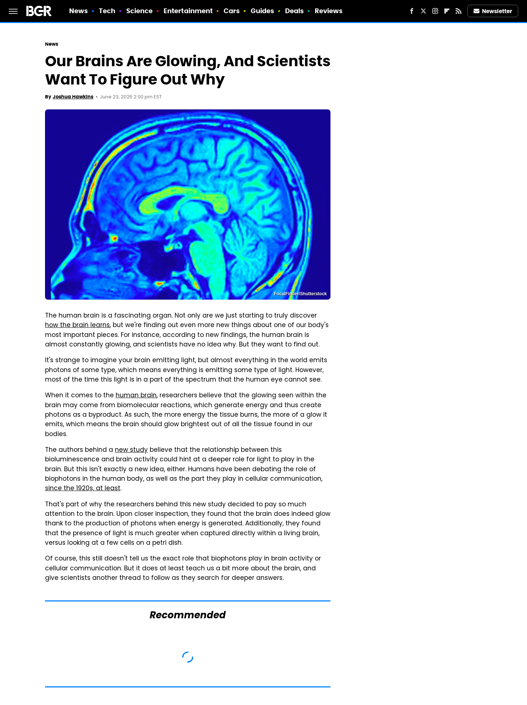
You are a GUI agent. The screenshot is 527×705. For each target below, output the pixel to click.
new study (131, 450)
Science (139, 11)
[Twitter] (423, 11)
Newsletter (493, 11)
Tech (107, 11)
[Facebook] (412, 11)
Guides (262, 11)
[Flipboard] (447, 11)
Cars (232, 11)
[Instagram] (435, 11)
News (78, 11)
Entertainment (188, 11)
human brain (136, 396)
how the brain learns (77, 325)
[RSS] (458, 11)
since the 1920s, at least (82, 489)
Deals (294, 11)
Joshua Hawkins (73, 97)
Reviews (329, 11)
